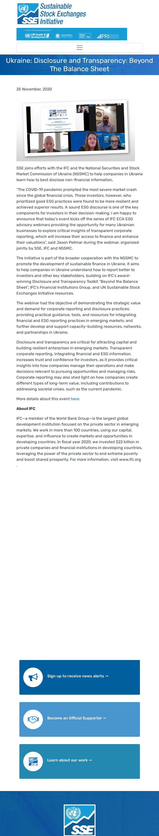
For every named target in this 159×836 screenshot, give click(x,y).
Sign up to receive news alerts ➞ (77, 676)
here (75, 398)
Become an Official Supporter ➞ (76, 718)
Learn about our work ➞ (69, 760)
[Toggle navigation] (79, 48)
